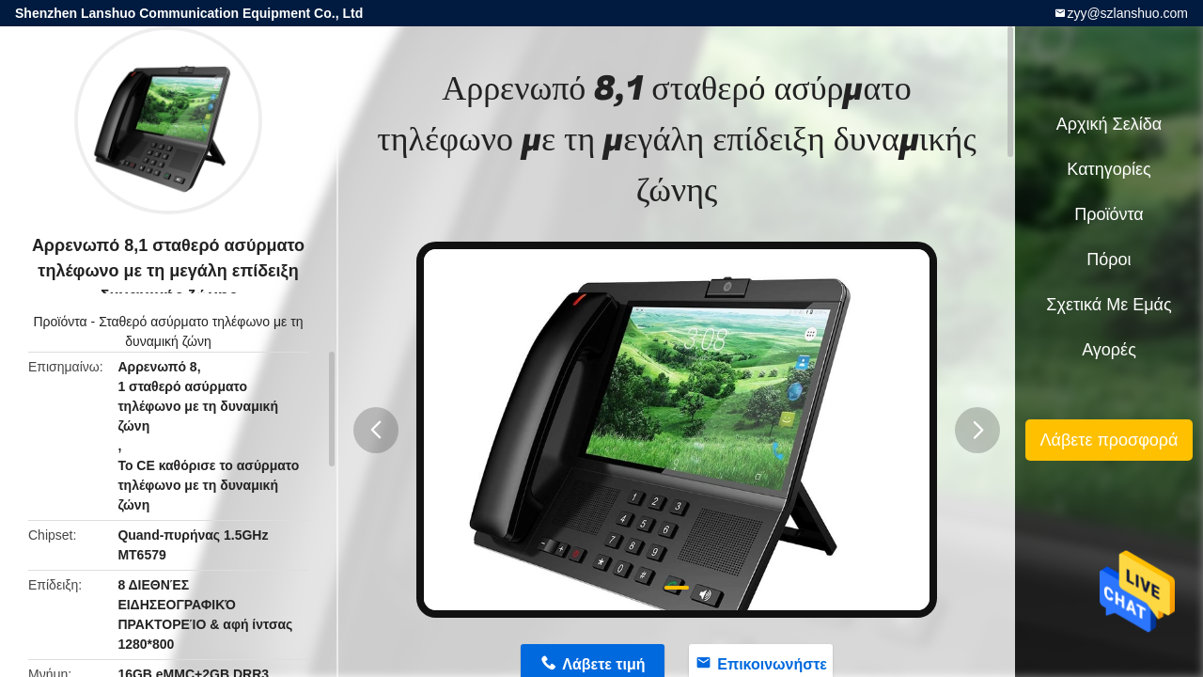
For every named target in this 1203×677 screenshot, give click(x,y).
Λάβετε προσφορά (1108, 440)
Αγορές (1109, 349)
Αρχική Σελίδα (1109, 124)
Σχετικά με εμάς (1108, 304)
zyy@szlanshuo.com (1127, 13)
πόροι (1108, 259)
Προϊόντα (60, 321)
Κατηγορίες (1108, 169)
